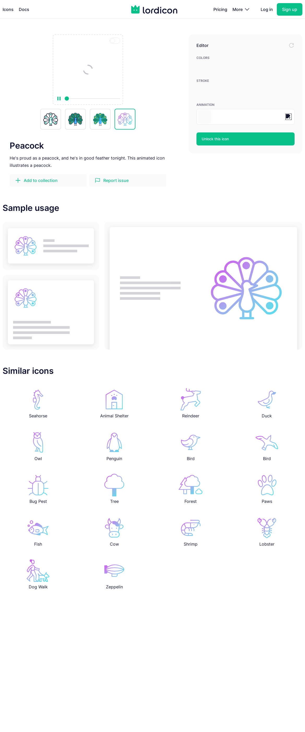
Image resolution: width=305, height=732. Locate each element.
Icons (8, 9)
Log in (267, 9)
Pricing (220, 9)
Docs (24, 9)
